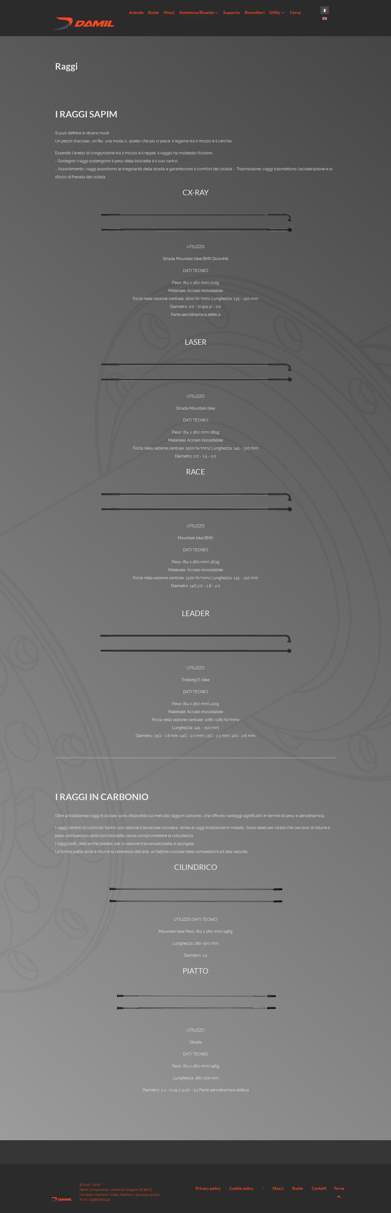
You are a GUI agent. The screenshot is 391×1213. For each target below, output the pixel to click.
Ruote (297, 1181)
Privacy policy (208, 1181)
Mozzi (278, 1181)
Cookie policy (241, 1181)
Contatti (319, 1181)
